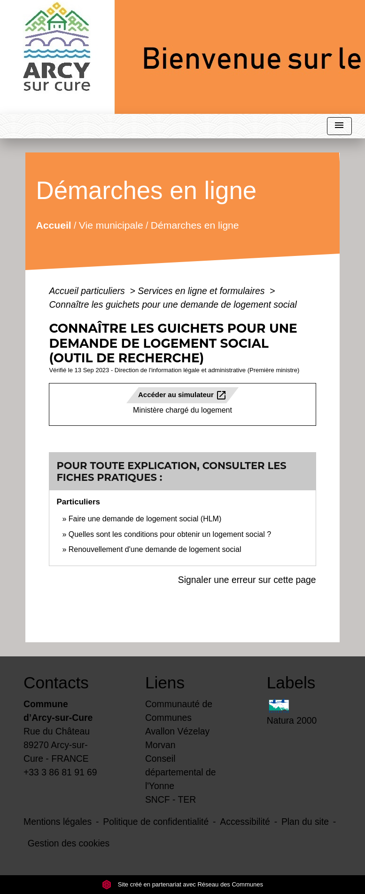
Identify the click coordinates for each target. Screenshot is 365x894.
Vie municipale (111, 224)
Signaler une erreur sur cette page (247, 580)
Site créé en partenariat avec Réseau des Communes (182, 884)
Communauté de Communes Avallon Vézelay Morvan (178, 724)
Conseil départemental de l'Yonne (180, 772)
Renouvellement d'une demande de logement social (155, 549)
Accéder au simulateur (182, 395)
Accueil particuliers (88, 291)
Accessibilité (245, 821)
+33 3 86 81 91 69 (60, 772)
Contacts (56, 682)
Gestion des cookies (68, 843)
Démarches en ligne (195, 224)
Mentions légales (57, 821)
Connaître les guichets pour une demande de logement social (172, 304)
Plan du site (305, 821)
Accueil (53, 224)
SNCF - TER (170, 799)
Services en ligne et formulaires (202, 291)
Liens (165, 682)
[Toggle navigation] (339, 126)
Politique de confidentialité (156, 821)
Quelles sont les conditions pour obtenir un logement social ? (170, 534)
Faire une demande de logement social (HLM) (145, 519)
